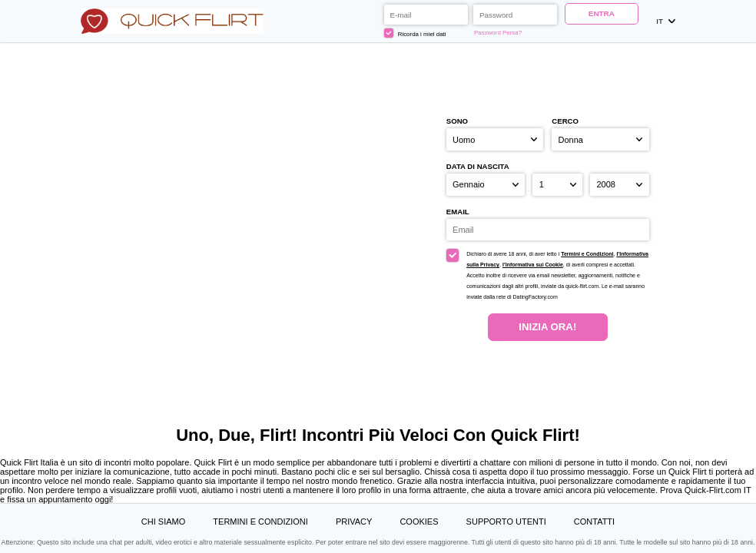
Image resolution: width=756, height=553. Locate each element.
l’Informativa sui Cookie (532, 264)
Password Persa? (498, 32)
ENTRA (602, 13)
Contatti (594, 521)
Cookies (419, 521)
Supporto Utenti (506, 521)
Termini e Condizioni (587, 254)
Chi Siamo (163, 521)
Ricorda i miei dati (415, 33)
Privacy (354, 521)
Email (457, 211)
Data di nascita (477, 166)
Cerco (565, 121)
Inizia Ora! (547, 327)
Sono (457, 121)
